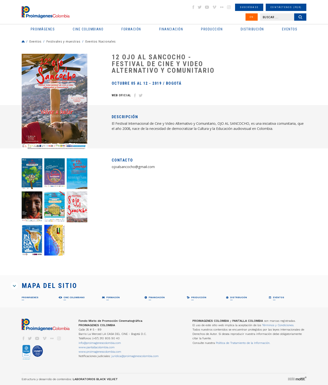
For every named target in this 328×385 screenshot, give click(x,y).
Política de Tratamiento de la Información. (243, 343)
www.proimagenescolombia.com (100, 351)
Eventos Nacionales (100, 41)
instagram (229, 7)
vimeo (214, 7)
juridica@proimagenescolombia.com (135, 356)
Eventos (35, 41)
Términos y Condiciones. (278, 325)
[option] (54, 102)
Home (23, 41)
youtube (207, 7)
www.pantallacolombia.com (97, 347)
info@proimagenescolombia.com (100, 343)
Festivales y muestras (63, 41)
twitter (199, 7)
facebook (193, 7)
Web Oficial (121, 95)
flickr (221, 7)
